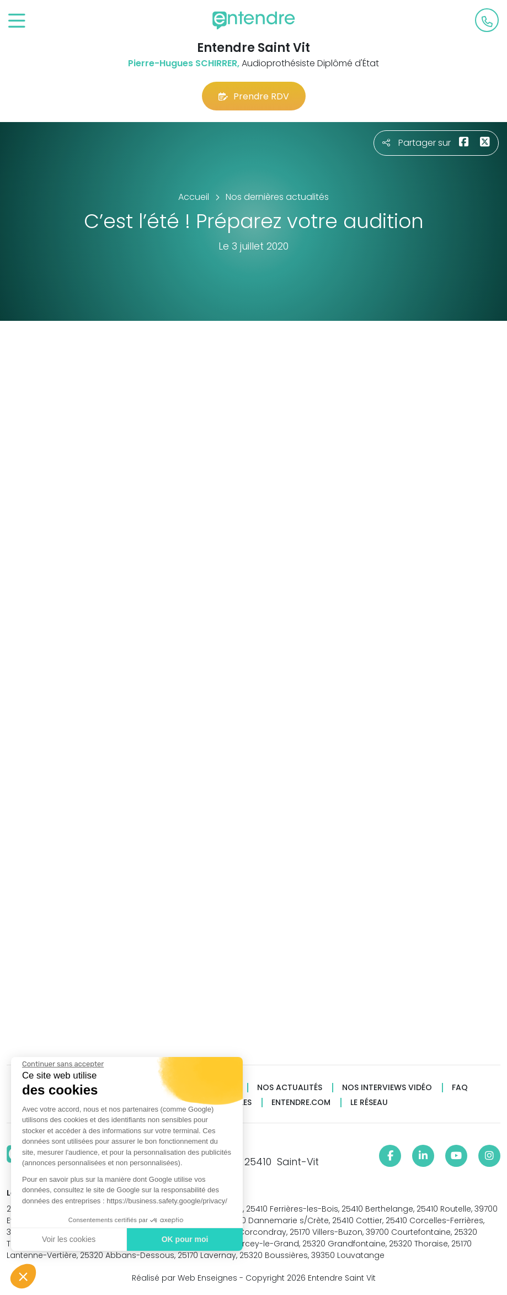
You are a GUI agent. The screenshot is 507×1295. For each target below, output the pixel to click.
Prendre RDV (253, 96)
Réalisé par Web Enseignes (184, 1277)
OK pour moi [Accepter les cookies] (184, 1239)
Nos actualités (289, 1087)
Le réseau (369, 1102)
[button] (23, 1276)
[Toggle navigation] (16, 21)
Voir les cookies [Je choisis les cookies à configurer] (68, 1239)
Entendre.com (300, 1102)
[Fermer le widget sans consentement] (62, 1064)
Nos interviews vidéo (387, 1087)
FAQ (460, 1087)
